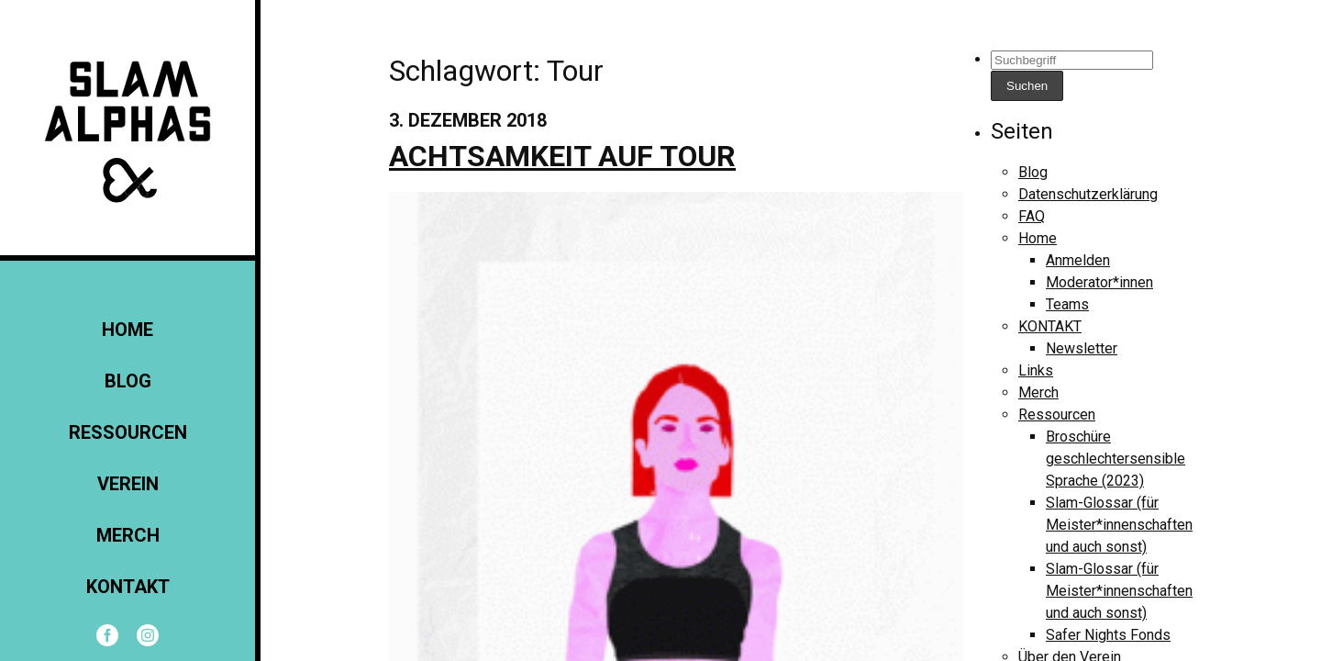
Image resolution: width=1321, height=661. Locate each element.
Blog (128, 381)
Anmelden (1078, 260)
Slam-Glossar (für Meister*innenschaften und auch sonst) (1119, 524)
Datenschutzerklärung (1088, 194)
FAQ (1031, 216)
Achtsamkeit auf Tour (562, 156)
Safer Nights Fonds (1108, 635)
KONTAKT (128, 587)
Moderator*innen (1099, 282)
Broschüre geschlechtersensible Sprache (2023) (1115, 458)
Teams (1067, 304)
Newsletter (1081, 348)
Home (127, 330)
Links (1035, 370)
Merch (128, 535)
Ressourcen (128, 432)
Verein (128, 484)
